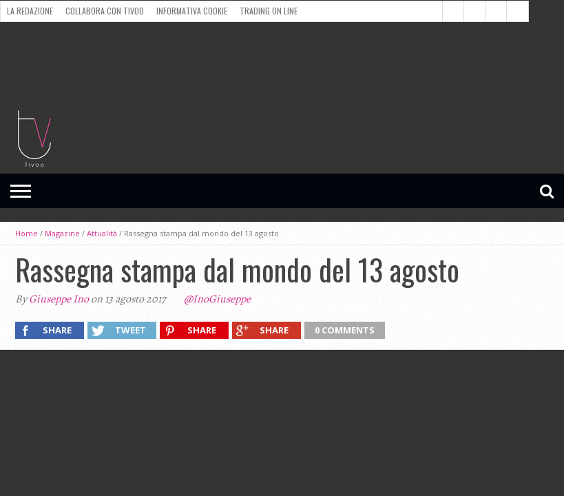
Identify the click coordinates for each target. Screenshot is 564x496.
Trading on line (268, 11)
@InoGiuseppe (217, 299)
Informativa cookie (191, 11)
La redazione (30, 11)
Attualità (102, 233)
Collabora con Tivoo (104, 11)
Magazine (62, 233)
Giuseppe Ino (59, 299)
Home (26, 233)
